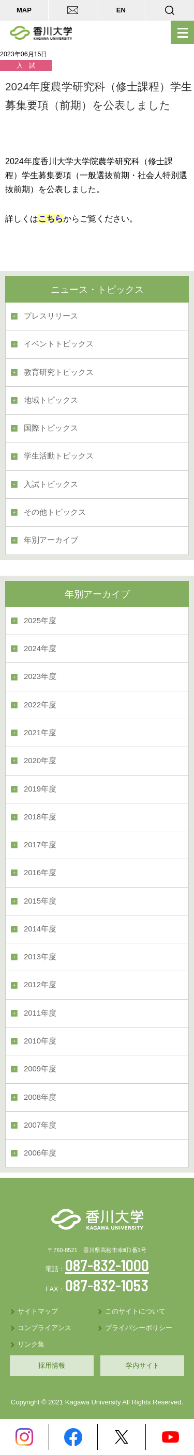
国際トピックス (51, 428)
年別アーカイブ (51, 540)
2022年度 (40, 705)
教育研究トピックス (59, 372)
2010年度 (40, 1041)
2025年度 (40, 620)
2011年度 (40, 1013)
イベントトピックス (59, 344)
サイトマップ (38, 1311)
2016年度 (40, 872)
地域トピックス (51, 400)
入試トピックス (51, 484)
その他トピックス (55, 512)
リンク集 (31, 1344)
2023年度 (40, 676)
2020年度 (40, 760)
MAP (24, 10)
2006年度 (40, 1153)
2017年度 (40, 845)
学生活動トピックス (59, 456)
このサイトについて (135, 1311)
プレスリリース (51, 316)
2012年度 (40, 984)
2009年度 (40, 1069)
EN (121, 10)
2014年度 (40, 929)
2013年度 (40, 957)
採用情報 (51, 1365)
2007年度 (40, 1125)
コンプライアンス (44, 1328)
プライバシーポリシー (138, 1328)
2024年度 (40, 648)
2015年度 (40, 901)
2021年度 (40, 733)
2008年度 (40, 1097)
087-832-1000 (107, 1265)
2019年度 (40, 789)
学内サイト (142, 1365)
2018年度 (40, 817)
